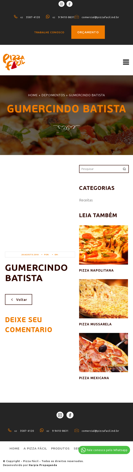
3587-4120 (27, 17)
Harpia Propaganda (43, 465)
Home (33, 95)
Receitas (86, 200)
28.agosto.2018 (30, 254)
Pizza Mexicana (94, 378)
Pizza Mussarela (95, 324)
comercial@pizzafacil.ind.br (96, 17)
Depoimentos (53, 95)
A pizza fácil (35, 448)
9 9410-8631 (60, 17)
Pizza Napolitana (96, 270)
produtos (60, 448)
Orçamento (88, 32)
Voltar (18, 299)
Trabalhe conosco (49, 32)
